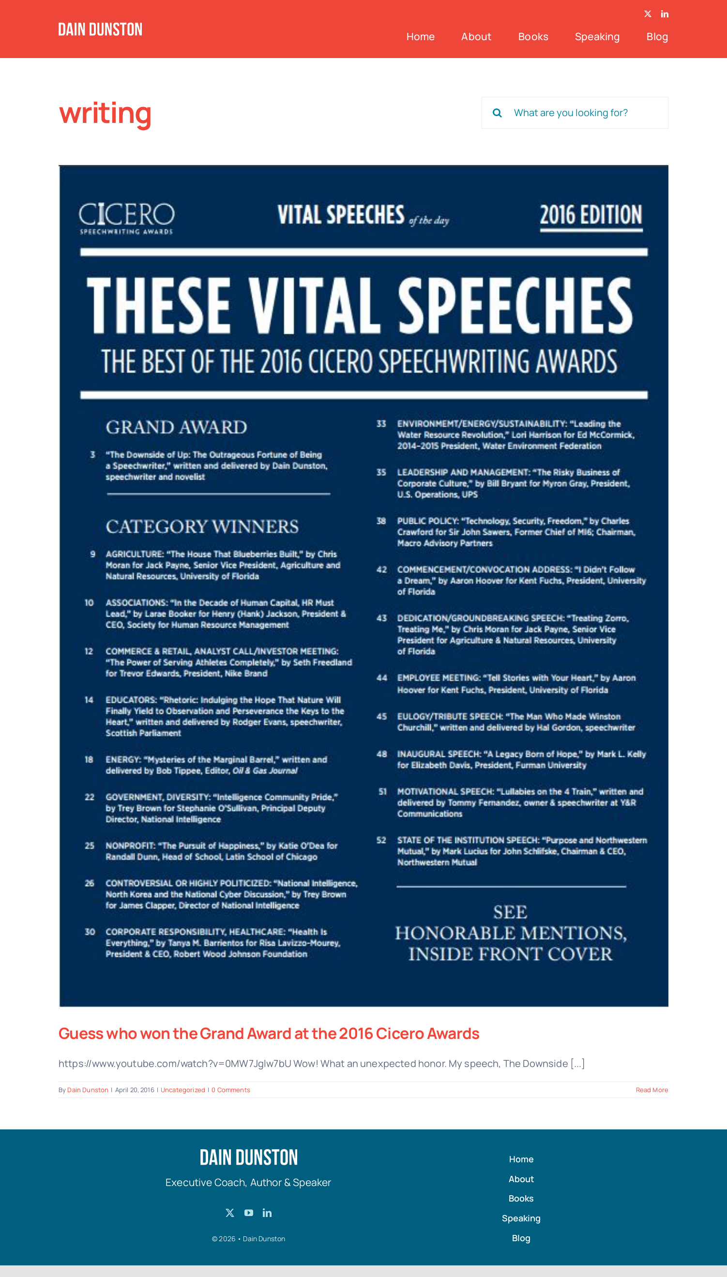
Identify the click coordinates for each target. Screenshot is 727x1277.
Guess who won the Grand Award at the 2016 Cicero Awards (269, 1033)
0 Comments (231, 1089)
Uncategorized (183, 1089)
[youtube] (248, 1212)
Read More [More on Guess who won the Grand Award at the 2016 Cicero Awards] (652, 1089)
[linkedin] (664, 13)
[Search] (498, 113)
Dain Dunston (87, 1089)
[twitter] (647, 13)
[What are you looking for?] (575, 113)
